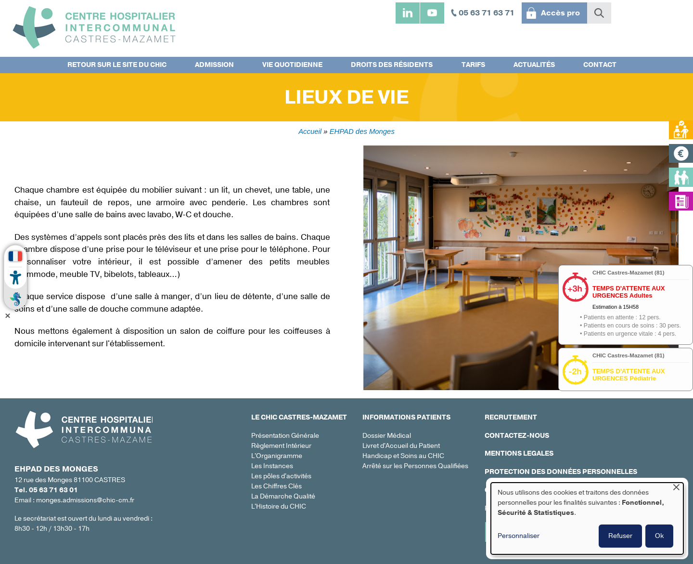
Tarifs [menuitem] (473, 64)
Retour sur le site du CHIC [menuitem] (117, 64)
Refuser (620, 535)
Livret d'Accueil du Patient (401, 445)
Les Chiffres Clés (276, 486)
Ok (659, 535)
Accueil (309, 131)
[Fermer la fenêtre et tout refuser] (676, 489)
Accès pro (560, 13)
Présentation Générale (285, 435)
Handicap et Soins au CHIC (403, 455)
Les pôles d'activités (281, 476)
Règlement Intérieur (281, 445)
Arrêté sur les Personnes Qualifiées (415, 466)
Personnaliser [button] (518, 535)
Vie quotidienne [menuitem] (292, 64)
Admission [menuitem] (214, 64)
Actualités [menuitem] (534, 64)
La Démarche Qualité (283, 496)
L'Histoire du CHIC (278, 506)
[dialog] (587, 518)
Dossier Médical (386, 435)
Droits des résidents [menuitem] (392, 64)
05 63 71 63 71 (486, 13)
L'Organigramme (276, 455)
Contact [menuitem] (599, 64)
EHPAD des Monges (362, 131)
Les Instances (272, 466)
